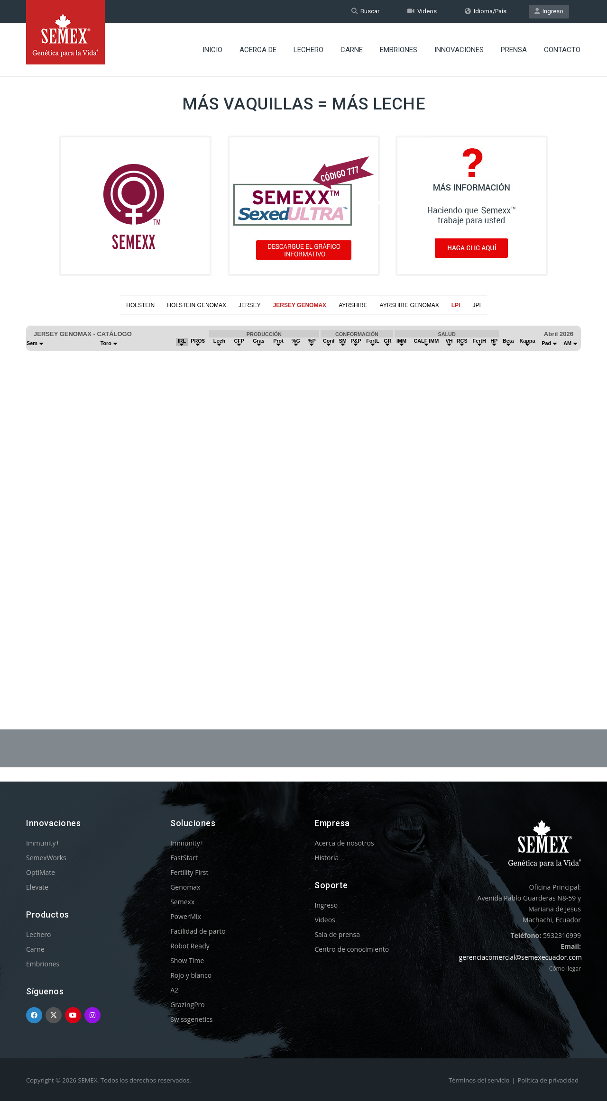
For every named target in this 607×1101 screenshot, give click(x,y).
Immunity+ (43, 842)
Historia (326, 857)
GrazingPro (187, 1004)
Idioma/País (485, 11)
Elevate (37, 887)
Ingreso (548, 11)
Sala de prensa (337, 934)
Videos (422, 11)
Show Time (187, 960)
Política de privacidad (548, 1080)
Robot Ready (190, 945)
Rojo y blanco (191, 975)
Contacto (562, 49)
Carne (351, 49)
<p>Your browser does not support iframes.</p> (303, 499)
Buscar (365, 11)
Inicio (212, 49)
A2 (174, 989)
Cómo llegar (565, 969)
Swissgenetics (191, 1019)
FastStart (184, 857)
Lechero (308, 49)
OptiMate (40, 872)
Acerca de (257, 49)
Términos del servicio (479, 1080)
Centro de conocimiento (351, 949)
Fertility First (189, 872)
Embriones (398, 49)
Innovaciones (459, 49)
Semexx (182, 901)
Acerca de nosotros (344, 842)
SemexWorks (46, 857)
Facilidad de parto (197, 931)
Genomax (185, 887)
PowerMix (185, 916)
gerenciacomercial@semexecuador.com (520, 957)
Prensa (514, 49)
